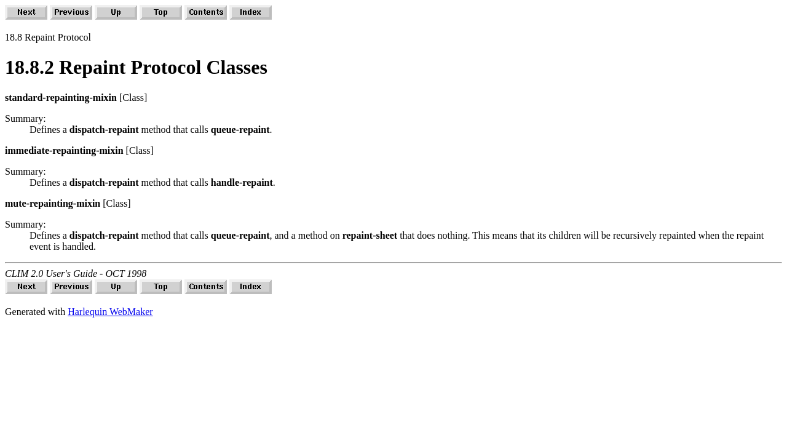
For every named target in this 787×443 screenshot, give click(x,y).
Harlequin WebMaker (110, 311)
